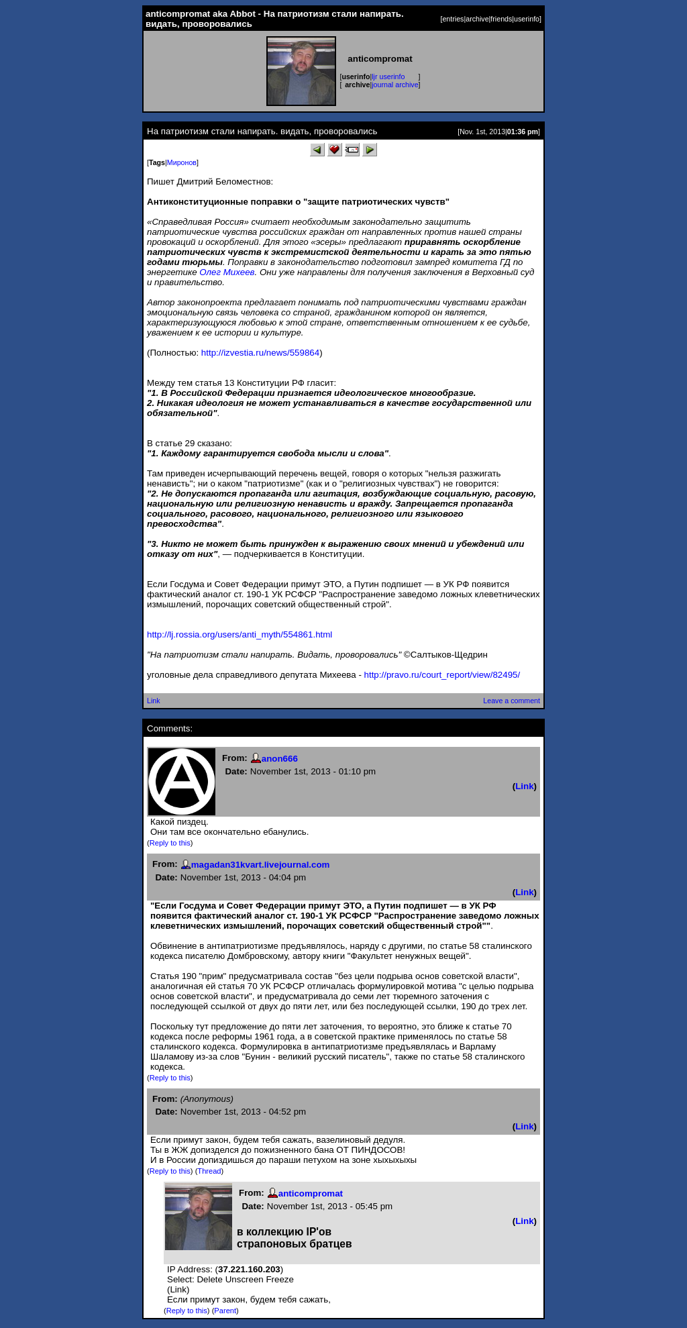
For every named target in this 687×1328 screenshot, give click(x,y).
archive (477, 19)
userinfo (526, 19)
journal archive (395, 85)
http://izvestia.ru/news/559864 (260, 353)
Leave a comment (511, 701)
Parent (225, 1311)
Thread (209, 1171)
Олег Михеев (226, 272)
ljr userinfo (388, 76)
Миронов (182, 162)
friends (501, 19)
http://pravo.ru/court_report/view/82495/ (442, 675)
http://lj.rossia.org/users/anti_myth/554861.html (239, 634)
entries (453, 19)
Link (153, 701)
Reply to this (170, 843)
